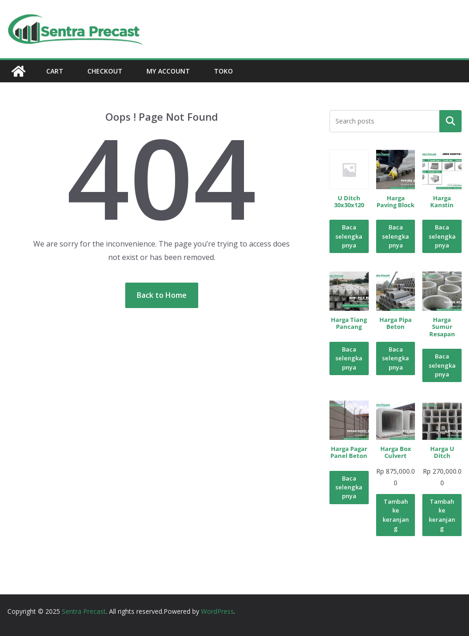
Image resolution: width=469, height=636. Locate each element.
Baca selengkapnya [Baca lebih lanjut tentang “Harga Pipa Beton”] (395, 358)
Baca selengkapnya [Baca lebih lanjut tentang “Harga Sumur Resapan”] (442, 365)
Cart (54, 71)
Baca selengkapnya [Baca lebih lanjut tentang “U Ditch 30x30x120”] (348, 236)
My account (168, 71)
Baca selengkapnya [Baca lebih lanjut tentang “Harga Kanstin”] (442, 236)
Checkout (104, 71)
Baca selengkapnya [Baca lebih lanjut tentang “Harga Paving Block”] (395, 236)
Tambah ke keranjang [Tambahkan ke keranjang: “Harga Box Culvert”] (396, 514)
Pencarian (450, 121)
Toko (223, 71)
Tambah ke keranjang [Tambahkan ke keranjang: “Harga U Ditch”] (442, 514)
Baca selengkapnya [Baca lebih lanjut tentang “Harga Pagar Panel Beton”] (348, 487)
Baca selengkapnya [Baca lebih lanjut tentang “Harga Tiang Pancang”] (348, 358)
